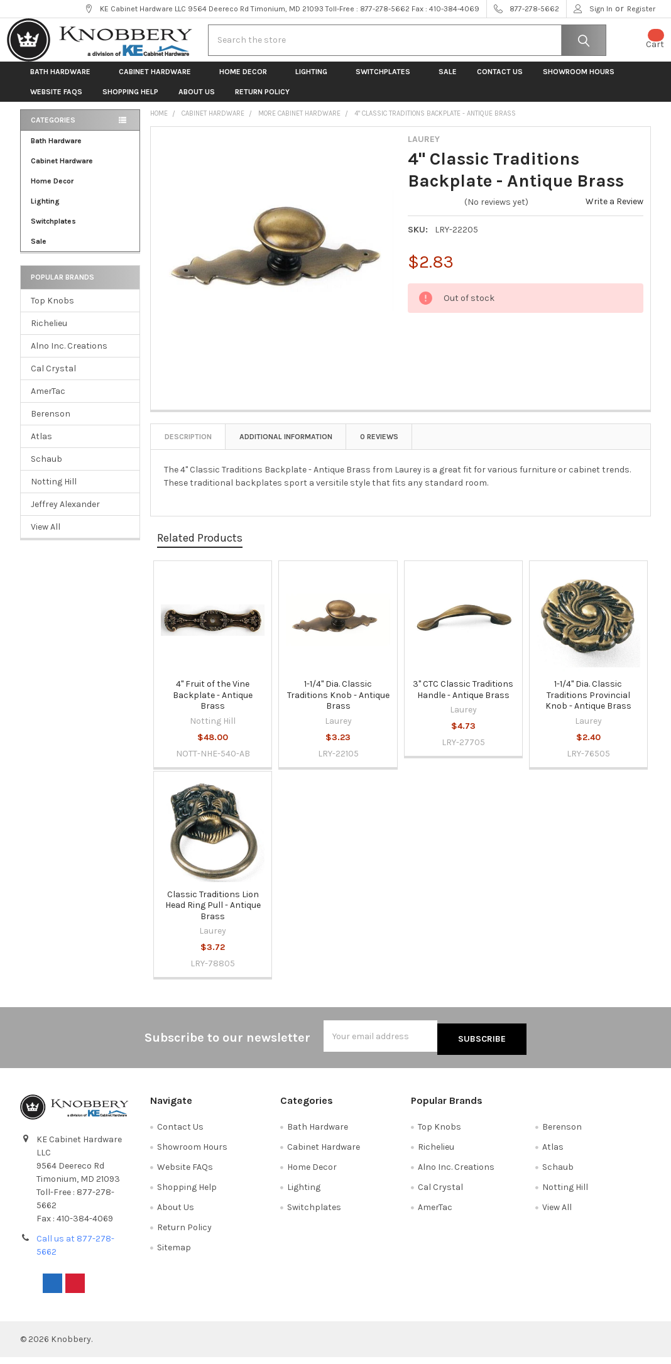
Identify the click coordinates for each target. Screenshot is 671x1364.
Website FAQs (56, 101)
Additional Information (285, 446)
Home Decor (247, 81)
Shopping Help (130, 101)
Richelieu (49, 333)
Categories (53, 130)
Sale (448, 81)
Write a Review (614, 211)
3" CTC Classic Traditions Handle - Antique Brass (463, 700)
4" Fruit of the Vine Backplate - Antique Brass (213, 705)
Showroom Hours (578, 81)
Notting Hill (54, 491)
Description (188, 446)
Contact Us (500, 81)
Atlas (41, 446)
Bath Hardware (64, 81)
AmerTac (48, 401)
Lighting (315, 81)
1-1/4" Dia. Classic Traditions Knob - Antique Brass (338, 705)
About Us (196, 101)
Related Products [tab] (200, 548)
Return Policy (262, 101)
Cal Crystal (53, 378)
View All (45, 537)
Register (641, 8)
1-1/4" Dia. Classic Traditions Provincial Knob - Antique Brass (588, 705)
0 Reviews (379, 446)
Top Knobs (52, 310)
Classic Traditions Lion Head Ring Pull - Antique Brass (213, 915)
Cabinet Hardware (159, 81)
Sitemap (174, 1254)
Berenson (50, 423)
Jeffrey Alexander (65, 514)
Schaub (46, 469)
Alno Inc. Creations (69, 356)
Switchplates (387, 81)
